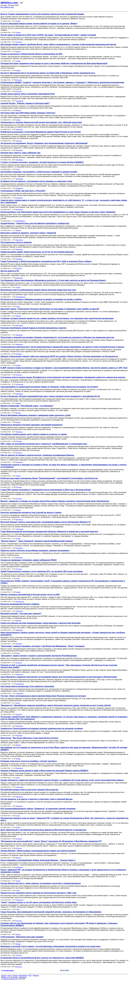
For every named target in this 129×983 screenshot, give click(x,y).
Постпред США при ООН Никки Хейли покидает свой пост (28, 113)
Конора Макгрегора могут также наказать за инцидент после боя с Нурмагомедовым (41, 883)
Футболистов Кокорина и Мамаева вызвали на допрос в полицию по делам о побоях (41, 299)
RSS (29, 975)
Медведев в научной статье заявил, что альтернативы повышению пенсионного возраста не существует (51, 946)
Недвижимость (20, 221)
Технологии (19, 101)
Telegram (36, 975)
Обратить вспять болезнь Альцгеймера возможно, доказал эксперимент (35, 550)
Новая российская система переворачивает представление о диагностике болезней (40, 623)
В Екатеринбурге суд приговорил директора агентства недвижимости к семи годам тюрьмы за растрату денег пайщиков (58, 212)
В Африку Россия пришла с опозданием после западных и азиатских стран (36, 181)
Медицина (19, 259)
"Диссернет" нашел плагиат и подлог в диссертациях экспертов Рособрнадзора (39, 656)
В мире (18, 21)
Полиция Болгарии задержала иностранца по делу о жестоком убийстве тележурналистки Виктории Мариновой (54, 63)
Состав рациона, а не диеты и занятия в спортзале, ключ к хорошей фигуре (37, 799)
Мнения (18, 110)
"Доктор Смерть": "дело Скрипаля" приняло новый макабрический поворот (37, 541)
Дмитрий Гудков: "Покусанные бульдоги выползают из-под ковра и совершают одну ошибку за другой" (50, 309)
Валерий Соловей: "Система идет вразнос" (21, 613)
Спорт (18, 169)
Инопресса (19, 129)
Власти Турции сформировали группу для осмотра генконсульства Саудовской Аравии (42, 14)
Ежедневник (23, 975)
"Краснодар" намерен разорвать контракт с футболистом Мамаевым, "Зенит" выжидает (43, 646)
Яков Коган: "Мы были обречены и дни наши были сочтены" (30, 738)
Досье (10, 975)
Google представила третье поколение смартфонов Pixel (28, 94)
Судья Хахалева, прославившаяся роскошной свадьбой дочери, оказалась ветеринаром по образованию (51, 912)
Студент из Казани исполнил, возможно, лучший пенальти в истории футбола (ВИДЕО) (42, 162)
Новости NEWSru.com (10, 979)
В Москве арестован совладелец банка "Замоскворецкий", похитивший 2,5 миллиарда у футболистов (49, 478)
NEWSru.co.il (5, 977)
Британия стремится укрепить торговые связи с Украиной (28, 233)
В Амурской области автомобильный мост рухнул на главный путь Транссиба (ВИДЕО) (42, 958)
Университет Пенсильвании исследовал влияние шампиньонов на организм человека (42, 728)
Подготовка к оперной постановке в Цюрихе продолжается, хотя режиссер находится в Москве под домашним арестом (57, 337)
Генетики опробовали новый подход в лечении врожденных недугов (33, 328)
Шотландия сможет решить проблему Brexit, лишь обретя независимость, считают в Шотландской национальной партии (58, 44)
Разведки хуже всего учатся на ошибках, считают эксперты (29, 761)
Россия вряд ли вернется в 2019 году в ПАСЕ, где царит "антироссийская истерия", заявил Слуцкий (48, 35)
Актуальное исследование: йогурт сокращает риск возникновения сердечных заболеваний (44, 143)
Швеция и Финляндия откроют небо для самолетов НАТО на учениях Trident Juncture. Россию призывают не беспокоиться (59, 356)
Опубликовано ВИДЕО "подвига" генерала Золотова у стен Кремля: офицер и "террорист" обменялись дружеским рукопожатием (62, 82)
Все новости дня (7, 7)
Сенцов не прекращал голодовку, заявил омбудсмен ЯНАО (29, 560)
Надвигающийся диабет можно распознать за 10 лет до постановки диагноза (37, 252)
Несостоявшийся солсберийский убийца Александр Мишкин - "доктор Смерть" (38, 860)
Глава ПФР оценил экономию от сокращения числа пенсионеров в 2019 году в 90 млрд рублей (46, 490)
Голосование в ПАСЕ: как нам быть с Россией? (23, 191)
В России (19, 42)
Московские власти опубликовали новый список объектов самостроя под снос (38, 290)
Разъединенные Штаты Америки (16, 242)
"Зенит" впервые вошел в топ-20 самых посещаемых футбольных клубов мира (39, 902)
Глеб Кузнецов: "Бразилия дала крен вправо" (22, 937)
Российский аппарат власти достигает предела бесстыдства (29, 790)
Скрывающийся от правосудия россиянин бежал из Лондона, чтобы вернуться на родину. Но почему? (49, 387)
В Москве (14, 977)
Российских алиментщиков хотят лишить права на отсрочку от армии (34, 434)
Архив (15, 975)
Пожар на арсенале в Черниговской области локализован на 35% (31, 54)
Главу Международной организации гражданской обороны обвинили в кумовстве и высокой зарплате (49, 531)
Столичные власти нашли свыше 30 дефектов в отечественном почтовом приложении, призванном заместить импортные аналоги (63, 377)
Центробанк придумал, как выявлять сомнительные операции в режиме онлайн (39, 172)
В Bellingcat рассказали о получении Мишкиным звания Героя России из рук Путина (41, 132)
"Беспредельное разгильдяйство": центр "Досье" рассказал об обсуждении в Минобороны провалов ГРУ (51, 841)
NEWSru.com (9, 2)
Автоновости (20, 601)
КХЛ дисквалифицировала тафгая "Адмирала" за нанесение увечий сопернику (38, 809)
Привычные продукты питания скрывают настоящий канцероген (31, 425)
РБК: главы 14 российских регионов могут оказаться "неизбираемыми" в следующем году (44, 444)
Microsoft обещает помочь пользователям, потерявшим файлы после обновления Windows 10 (45, 522)
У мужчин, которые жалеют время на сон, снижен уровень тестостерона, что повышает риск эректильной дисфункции (57, 318)
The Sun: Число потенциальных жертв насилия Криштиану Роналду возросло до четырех (43, 696)
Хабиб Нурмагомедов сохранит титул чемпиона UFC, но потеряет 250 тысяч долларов (42, 571)
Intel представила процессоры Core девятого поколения (27, 686)
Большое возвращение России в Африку (20, 604)
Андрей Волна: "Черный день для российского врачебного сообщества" (35, 223)
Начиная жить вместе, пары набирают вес (21, 153)
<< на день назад (7, 970)
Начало (3, 975)
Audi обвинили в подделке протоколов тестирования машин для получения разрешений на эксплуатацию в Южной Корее (59, 677)
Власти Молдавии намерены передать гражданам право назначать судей (35, 415)
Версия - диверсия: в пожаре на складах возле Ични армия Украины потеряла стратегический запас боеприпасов (55, 501)
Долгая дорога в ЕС (10, 271)
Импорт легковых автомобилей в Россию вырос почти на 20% (30, 594)
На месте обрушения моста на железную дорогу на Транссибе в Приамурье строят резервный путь (48, 73)
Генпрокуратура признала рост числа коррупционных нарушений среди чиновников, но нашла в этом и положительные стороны (62, 347)
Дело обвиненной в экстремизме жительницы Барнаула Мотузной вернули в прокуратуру (43, 830)
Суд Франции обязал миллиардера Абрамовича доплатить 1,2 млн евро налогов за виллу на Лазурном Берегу (53, 280)
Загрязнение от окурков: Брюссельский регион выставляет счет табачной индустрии (41, 122)
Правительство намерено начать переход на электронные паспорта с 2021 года (38, 893)
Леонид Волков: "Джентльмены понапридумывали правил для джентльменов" (38, 851)
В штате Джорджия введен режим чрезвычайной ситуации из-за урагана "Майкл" (39, 23)
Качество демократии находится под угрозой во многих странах (31, 512)
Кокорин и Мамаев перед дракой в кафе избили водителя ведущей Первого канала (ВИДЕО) (44, 771)
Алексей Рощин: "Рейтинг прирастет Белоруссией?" (25, 103)
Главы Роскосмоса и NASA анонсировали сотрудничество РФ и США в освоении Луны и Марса (46, 261)
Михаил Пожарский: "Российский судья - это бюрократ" (27, 406)
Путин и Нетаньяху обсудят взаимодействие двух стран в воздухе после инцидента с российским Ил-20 (50, 396)
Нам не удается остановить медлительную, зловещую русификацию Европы (37, 455)
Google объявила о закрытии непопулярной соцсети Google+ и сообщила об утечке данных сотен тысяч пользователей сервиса (62, 780)
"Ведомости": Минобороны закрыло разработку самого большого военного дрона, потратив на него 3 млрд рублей (56, 705)
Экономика (19, 179)
